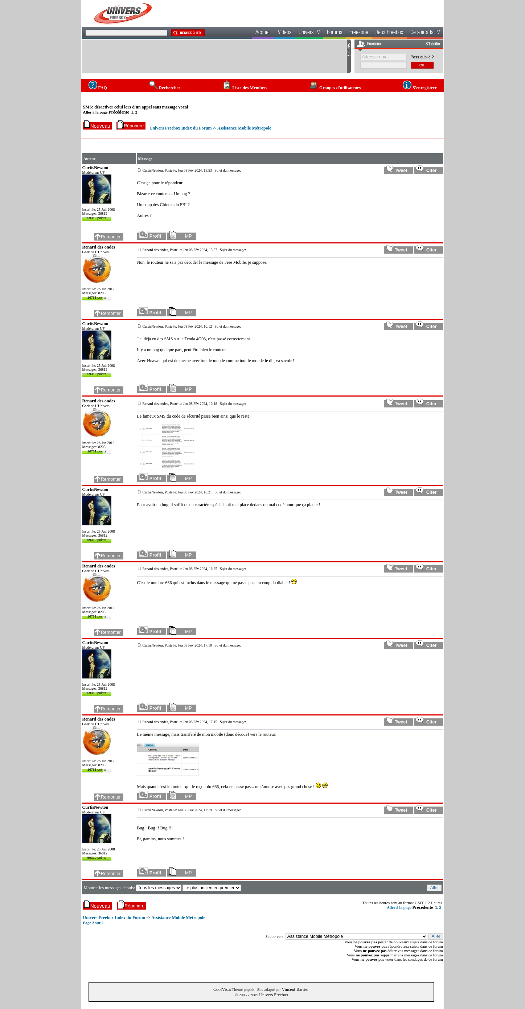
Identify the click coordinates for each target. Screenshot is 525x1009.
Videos (284, 33)
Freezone (358, 33)
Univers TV (309, 33)
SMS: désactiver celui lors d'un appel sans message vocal (135, 107)
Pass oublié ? (422, 57)
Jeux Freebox (389, 33)
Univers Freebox (273, 994)
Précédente (118, 112)
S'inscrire (433, 44)
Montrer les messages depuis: (109, 887)
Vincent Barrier (295, 989)
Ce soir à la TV (425, 33)
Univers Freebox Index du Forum (180, 128)
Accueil (263, 33)
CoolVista (222, 989)
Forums (334, 33)
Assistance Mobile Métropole (244, 128)
